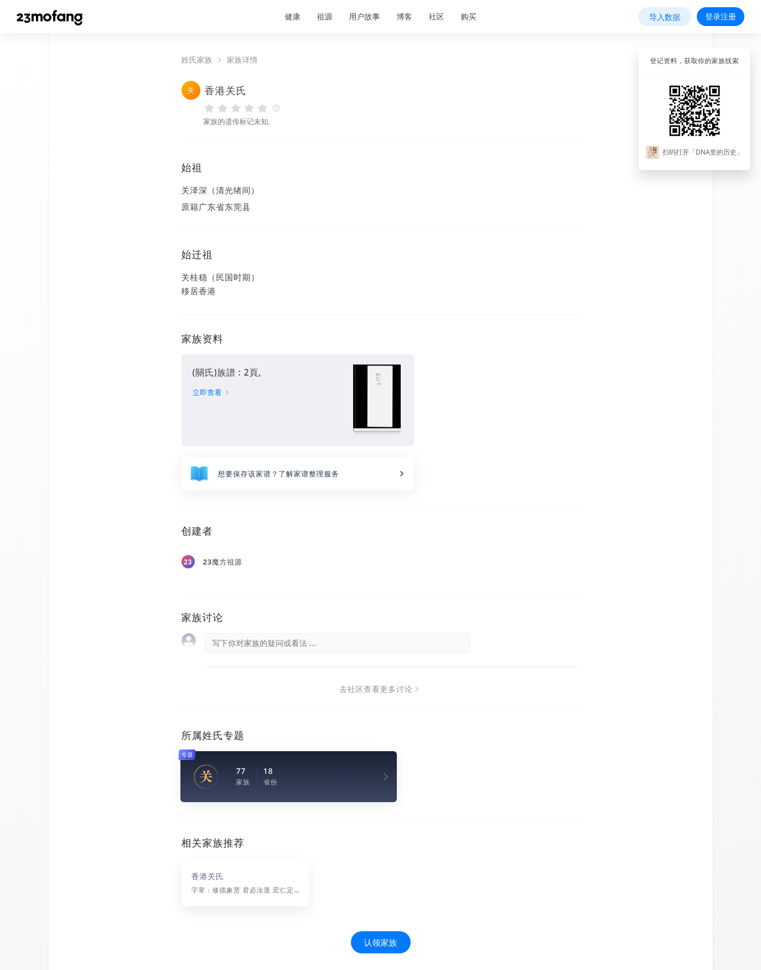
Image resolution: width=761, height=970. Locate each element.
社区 (436, 16)
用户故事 (364, 16)
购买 (469, 16)
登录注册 (720, 16)
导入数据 (664, 17)
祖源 (325, 16)
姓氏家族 (197, 59)
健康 (293, 16)
